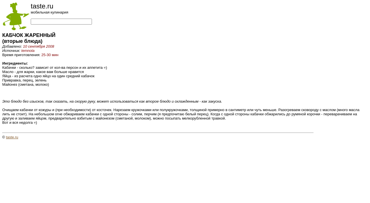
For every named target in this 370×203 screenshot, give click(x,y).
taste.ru (12, 137)
